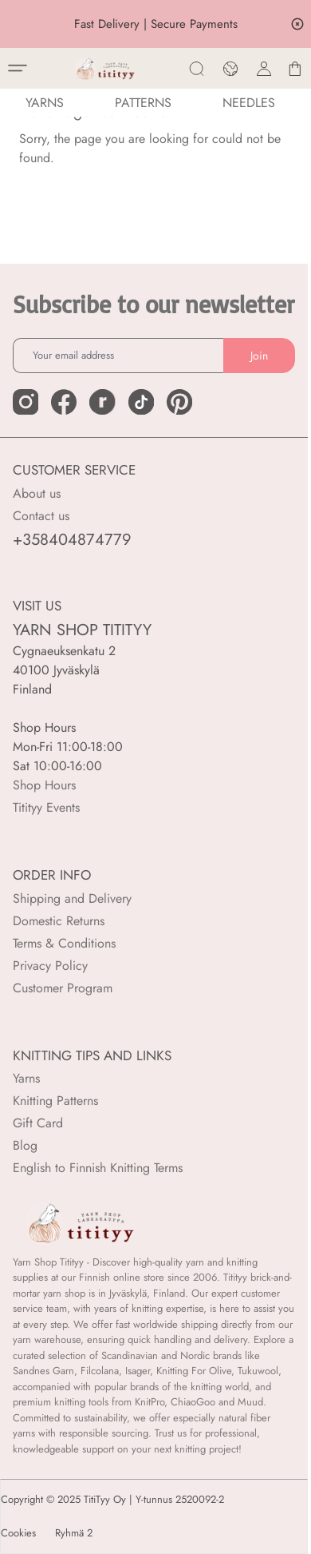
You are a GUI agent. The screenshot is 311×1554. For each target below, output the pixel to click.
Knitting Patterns (55, 1100)
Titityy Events (46, 807)
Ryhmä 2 (74, 1533)
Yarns (26, 1078)
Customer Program (62, 988)
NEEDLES (248, 102)
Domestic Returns (58, 921)
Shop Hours (44, 785)
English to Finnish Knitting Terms (98, 1168)
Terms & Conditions (64, 943)
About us (37, 493)
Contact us (41, 516)
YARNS (45, 102)
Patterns (143, 102)
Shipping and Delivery (72, 898)
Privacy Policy (50, 965)
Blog (25, 1145)
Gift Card (38, 1123)
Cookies (18, 1533)
